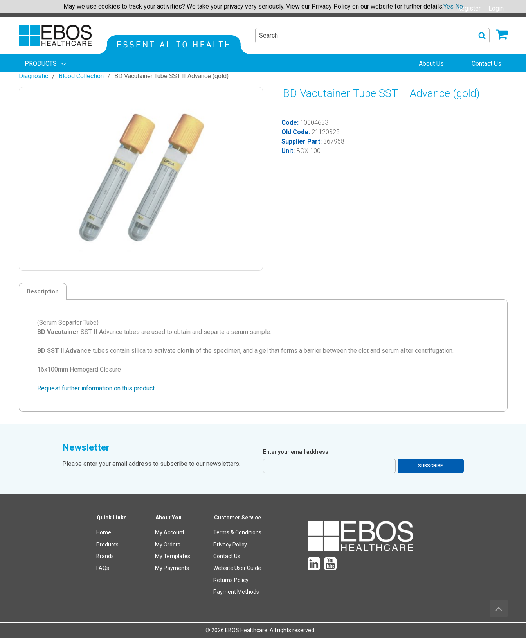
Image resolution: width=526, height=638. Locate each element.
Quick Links (112, 517)
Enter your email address (295, 452)
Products (107, 544)
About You (168, 517)
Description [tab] (43, 291)
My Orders (167, 544)
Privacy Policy (230, 544)
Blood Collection (81, 76)
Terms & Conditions (237, 532)
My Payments (172, 568)
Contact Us (226, 556)
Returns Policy (231, 580)
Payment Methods (236, 592)
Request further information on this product (96, 388)
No (459, 6)
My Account (169, 532)
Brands (105, 556)
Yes (448, 6)
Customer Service (237, 517)
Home (103, 532)
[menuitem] (46, 64)
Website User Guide (237, 568)
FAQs (102, 568)
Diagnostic (33, 76)
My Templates (172, 556)
